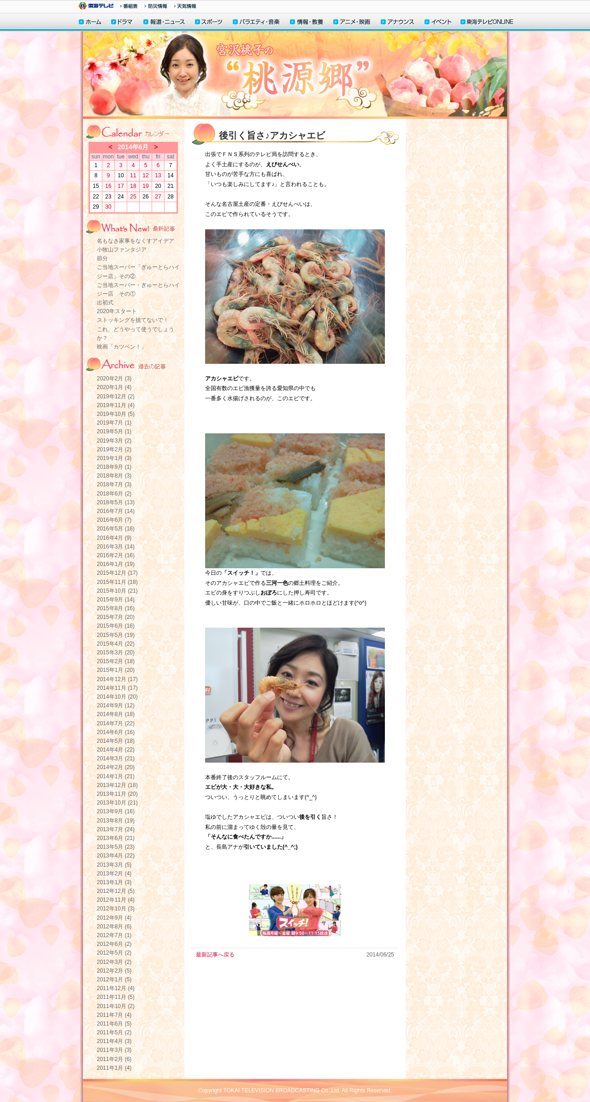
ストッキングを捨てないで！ (133, 320)
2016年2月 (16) (116, 555)
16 (108, 186)
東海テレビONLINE (486, 23)
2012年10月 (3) (116, 908)
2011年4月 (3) (114, 1041)
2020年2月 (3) (114, 378)
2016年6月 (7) (114, 520)
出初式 (105, 302)
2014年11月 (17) (117, 688)
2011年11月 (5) (116, 997)
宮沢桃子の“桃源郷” (295, 75)
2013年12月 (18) (117, 785)
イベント (438, 23)
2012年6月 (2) (114, 944)
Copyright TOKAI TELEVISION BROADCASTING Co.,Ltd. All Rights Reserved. (295, 1090)
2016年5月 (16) (116, 528)
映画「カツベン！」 (122, 347)
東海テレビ (95, 5)
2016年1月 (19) (116, 564)
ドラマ (122, 23)
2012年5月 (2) (114, 953)
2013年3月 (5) (114, 865)
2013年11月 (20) (117, 794)
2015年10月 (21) (117, 591)
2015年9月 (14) (116, 599)
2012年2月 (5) (114, 971)
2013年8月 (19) (116, 820)
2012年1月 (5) (114, 979)
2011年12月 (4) (116, 988)
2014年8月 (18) (116, 714)
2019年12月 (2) (116, 396)
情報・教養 (307, 23)
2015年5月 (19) (116, 635)
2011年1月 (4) (114, 1068)
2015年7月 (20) (116, 617)
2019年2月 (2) (114, 449)
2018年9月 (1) (114, 467)
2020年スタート (117, 311)
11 (133, 175)
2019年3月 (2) (114, 440)
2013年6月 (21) (116, 838)
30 (108, 207)
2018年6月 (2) (114, 493)
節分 (102, 258)
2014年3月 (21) (116, 758)
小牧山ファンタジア (122, 249)
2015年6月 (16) (116, 626)
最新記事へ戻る (215, 954)
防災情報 (156, 6)
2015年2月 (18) (116, 661)
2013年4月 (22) (116, 855)
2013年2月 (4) (114, 873)
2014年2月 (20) (116, 767)
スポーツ (209, 23)
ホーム (90, 23)
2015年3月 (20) (116, 652)
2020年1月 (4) (114, 387)
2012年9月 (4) (114, 918)
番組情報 (129, 6)
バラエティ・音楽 (257, 23)
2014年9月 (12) (116, 705)
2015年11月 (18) (117, 582)
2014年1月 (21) (116, 776)
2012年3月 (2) (114, 962)
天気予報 (185, 6)
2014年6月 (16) (116, 732)
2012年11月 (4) (116, 900)
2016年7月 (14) (116, 511)
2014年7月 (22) (116, 723)
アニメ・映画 (352, 23)
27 (158, 196)
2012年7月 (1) (114, 935)
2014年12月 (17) (117, 679)
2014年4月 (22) (116, 749)
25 (133, 196)
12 (145, 175)
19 (145, 186)
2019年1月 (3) (114, 458)
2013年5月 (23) (116, 847)
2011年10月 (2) (116, 1006)
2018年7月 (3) (114, 484)
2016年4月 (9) (114, 538)
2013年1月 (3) (114, 882)
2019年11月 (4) (116, 405)
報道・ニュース (164, 23)
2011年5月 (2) (114, 1032)
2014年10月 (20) (117, 697)
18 (133, 186)
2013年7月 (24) (116, 829)
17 (121, 186)
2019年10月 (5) (116, 414)
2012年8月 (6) (114, 926)
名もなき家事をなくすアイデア (135, 241)
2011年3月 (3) (114, 1050)
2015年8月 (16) (116, 608)
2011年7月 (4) (114, 1015)
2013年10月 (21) (117, 802)
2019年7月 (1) (114, 423)
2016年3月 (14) (116, 546)
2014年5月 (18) (116, 741)
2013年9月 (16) (116, 811)
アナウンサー (397, 23)
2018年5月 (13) (116, 502)
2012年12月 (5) (116, 891)
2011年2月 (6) (114, 1059)
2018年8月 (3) (114, 475)
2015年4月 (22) (116, 644)
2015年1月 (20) (116, 670)
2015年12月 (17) (117, 573)
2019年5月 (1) (114, 431)
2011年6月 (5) (114, 1023)
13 (158, 175)
